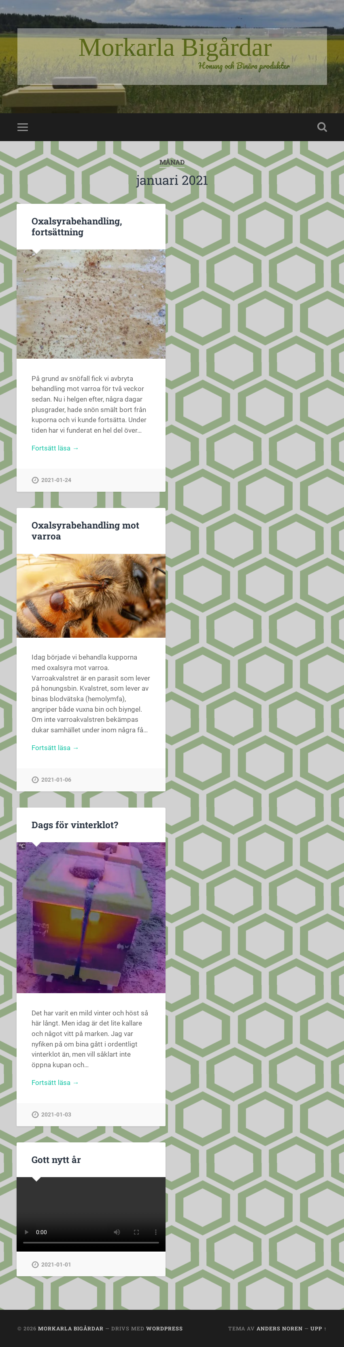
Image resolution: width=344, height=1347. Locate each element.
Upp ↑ (318, 1328)
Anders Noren (280, 1328)
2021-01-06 (56, 779)
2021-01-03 (56, 1114)
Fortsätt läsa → (55, 448)
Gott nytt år (56, 1159)
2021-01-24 (56, 480)
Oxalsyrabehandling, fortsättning (77, 226)
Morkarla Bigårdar (71, 1328)
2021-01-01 (56, 1264)
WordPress (164, 1328)
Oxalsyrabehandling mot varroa (85, 530)
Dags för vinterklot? (75, 824)
